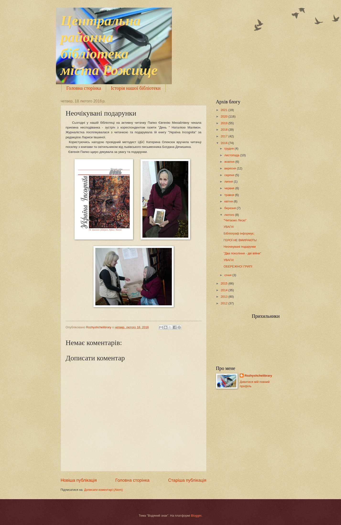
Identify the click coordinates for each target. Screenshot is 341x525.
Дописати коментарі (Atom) (103, 489)
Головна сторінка (83, 88)
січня (228, 275)
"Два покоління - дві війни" (242, 253)
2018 (224, 129)
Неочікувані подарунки (240, 246)
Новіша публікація (79, 480)
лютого (229, 215)
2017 (224, 136)
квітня (229, 201)
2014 (224, 290)
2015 (224, 283)
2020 (224, 116)
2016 (224, 143)
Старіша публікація (187, 480)
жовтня (229, 161)
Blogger (196, 515)
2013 (224, 296)
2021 (224, 110)
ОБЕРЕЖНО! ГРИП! (238, 266)
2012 (224, 303)
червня (229, 188)
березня (230, 208)
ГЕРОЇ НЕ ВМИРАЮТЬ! (240, 240)
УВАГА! (229, 227)
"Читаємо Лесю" (235, 220)
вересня (230, 168)
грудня (229, 148)
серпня (229, 175)
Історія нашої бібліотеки (136, 88)
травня (229, 195)
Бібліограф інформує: (239, 233)
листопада (232, 155)
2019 (224, 123)
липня (229, 181)
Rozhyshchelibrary (258, 375)
